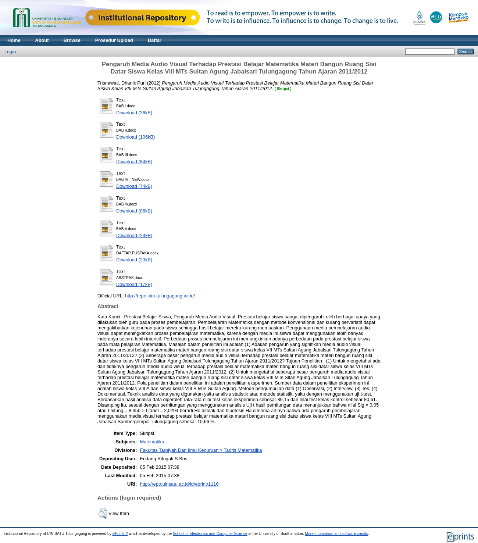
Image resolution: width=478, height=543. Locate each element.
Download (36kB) (134, 112)
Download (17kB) (134, 284)
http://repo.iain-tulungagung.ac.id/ (160, 296)
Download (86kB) (134, 211)
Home (14, 40)
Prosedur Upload (114, 40)
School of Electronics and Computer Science (210, 534)
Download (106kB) (135, 137)
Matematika (152, 441)
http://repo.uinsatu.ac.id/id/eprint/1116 (179, 484)
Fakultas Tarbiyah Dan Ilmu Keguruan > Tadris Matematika (201, 450)
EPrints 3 (120, 534)
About (42, 40)
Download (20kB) (134, 259)
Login (10, 51)
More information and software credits (336, 534)
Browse (72, 40)
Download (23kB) (134, 235)
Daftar (154, 40)
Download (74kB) (134, 186)
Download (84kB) (134, 161)
